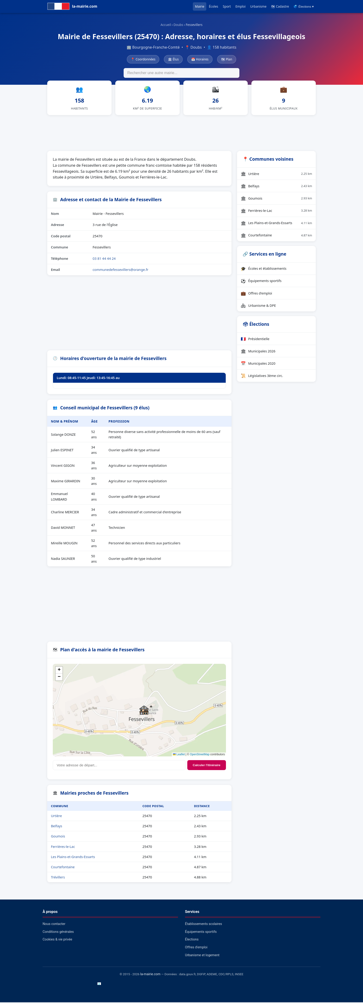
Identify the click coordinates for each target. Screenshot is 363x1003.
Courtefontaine (63, 867)
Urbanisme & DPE (258, 306)
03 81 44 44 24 (104, 259)
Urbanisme (258, 6)
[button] (144, 710)
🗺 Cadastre (280, 6)
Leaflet (179, 755)
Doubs (178, 24)
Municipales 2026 (258, 351)
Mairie (199, 6)
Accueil (165, 24)
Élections (192, 940)
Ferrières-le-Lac (63, 847)
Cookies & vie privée (57, 940)
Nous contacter (54, 925)
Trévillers (58, 877)
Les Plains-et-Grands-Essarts (73, 857)
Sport (227, 6)
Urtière (56, 816)
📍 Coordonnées (143, 59)
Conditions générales (58, 932)
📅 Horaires (200, 59)
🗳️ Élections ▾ (304, 6)
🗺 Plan (226, 59)
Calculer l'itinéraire (206, 765)
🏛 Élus (173, 59)
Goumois (58, 837)
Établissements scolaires (203, 925)
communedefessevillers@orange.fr (120, 270)
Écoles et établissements (263, 269)
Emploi (240, 6)
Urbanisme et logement (202, 956)
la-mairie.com (150, 975)
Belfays (56, 826)
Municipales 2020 (258, 364)
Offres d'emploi (256, 294)
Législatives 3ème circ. (262, 376)
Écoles (213, 6)
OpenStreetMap (200, 755)
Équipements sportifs (261, 281)
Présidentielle (255, 339)
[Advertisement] (181, 132)
